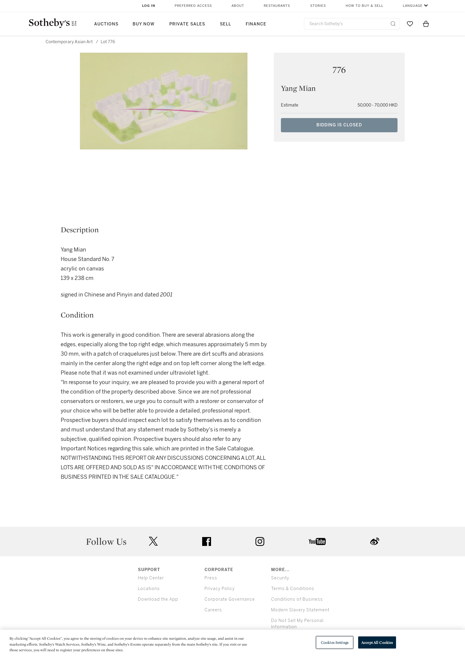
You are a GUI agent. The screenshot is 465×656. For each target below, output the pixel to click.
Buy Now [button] (144, 24)
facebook (206, 541)
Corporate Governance (230, 599)
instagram (259, 541)
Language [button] (413, 6)
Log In (148, 6)
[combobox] (352, 24)
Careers (213, 610)
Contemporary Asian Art (69, 41)
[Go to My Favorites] (410, 24)
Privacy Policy (220, 588)
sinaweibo (374, 541)
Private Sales (187, 24)
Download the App (158, 599)
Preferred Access (193, 6)
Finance (256, 24)
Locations (149, 588)
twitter (153, 541)
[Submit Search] (393, 23)
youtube (317, 541)
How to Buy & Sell (364, 6)
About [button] (237, 6)
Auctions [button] (106, 24)
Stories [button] (318, 6)
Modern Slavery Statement (300, 610)
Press (211, 578)
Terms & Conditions (292, 588)
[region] (232, 643)
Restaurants (277, 6)
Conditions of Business (297, 599)
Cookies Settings (334, 642)
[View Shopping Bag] (425, 24)
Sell (225, 24)
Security (280, 578)
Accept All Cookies (377, 642)
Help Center (151, 578)
